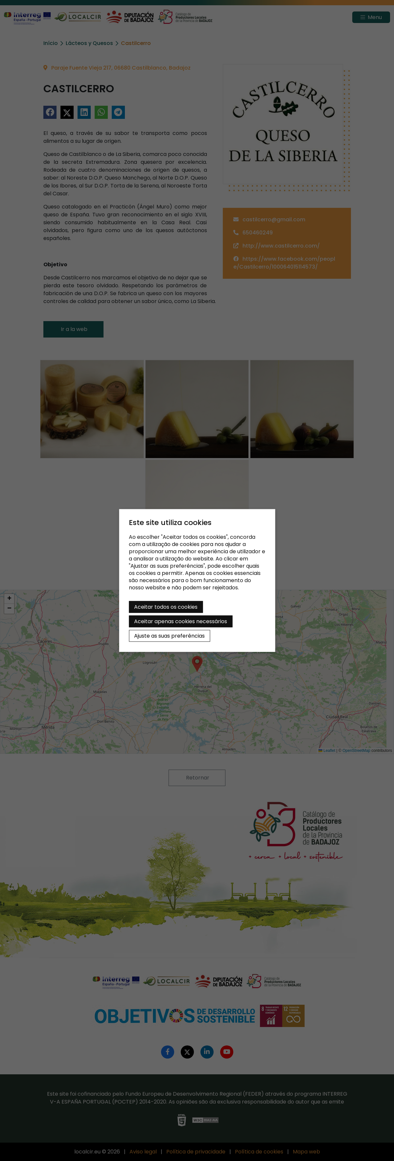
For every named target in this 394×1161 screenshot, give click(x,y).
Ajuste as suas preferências (169, 636)
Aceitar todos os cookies (165, 607)
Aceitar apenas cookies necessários (180, 621)
